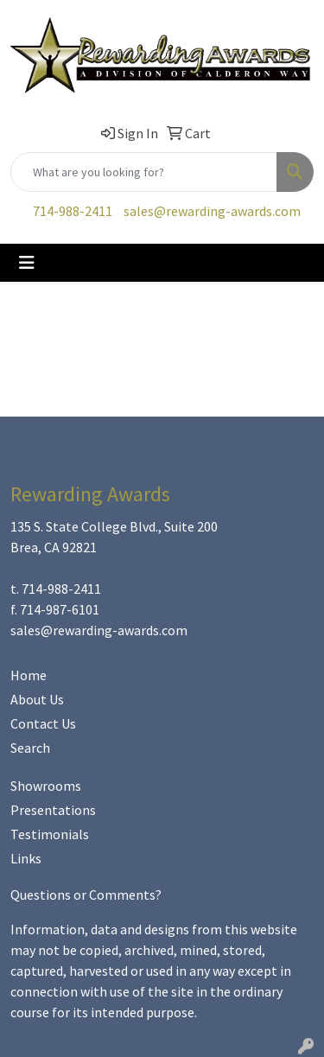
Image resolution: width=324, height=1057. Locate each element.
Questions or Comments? (86, 894)
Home (28, 675)
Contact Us (43, 723)
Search (30, 747)
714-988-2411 (72, 211)
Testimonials (49, 834)
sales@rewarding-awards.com (212, 211)
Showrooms (45, 785)
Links (25, 858)
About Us (37, 699)
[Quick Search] (143, 172)
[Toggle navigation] (27, 263)
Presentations (53, 809)
